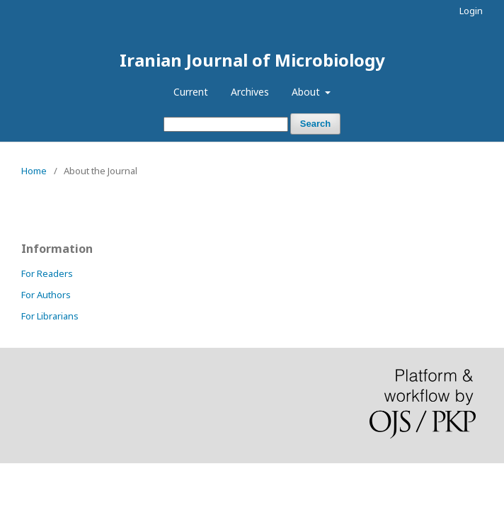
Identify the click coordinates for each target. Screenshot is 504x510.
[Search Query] (226, 124)
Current (190, 91)
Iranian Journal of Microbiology (252, 60)
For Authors (46, 294)
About (307, 91)
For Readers (47, 273)
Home (34, 170)
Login (471, 10)
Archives (250, 91)
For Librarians (50, 316)
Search (315, 123)
